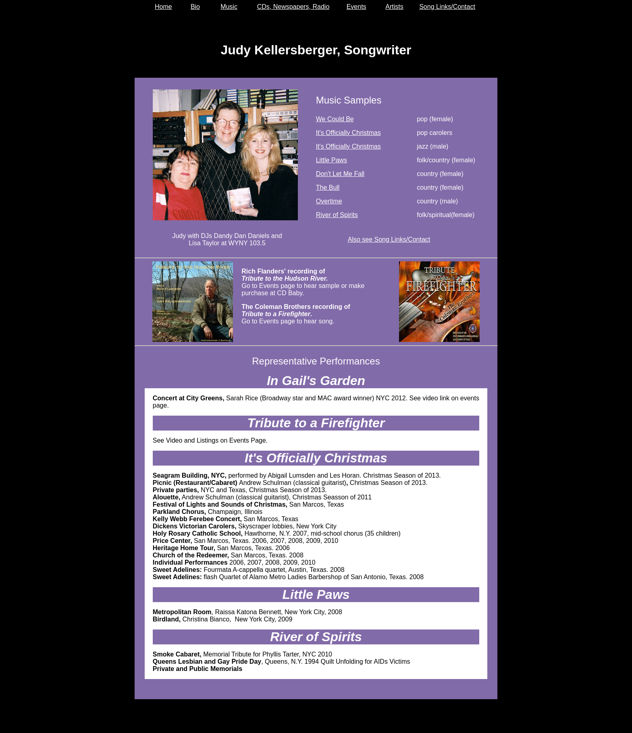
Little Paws (331, 160)
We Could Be (335, 119)
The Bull (328, 187)
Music (228, 6)
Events (356, 6)
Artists (394, 6)
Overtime (329, 201)
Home (163, 6)
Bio (195, 6)
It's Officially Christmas (348, 132)
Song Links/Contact (447, 6)
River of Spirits (337, 214)
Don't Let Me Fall (340, 173)
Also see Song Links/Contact (389, 239)
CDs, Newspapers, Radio (293, 6)
